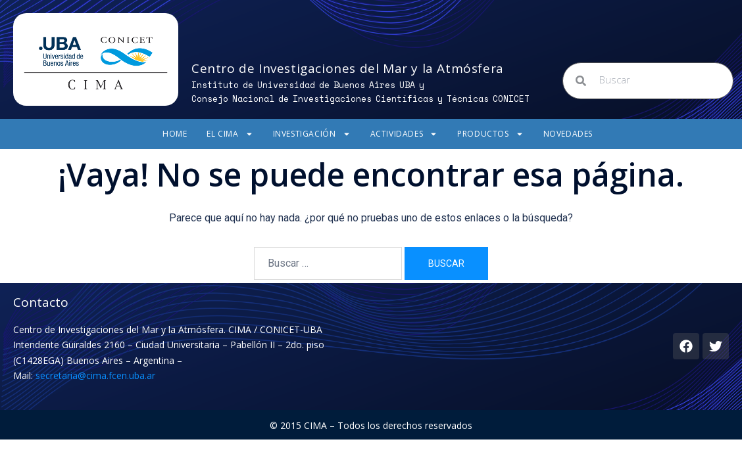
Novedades (568, 133)
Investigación (312, 134)
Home (174, 133)
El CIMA (230, 134)
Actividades (404, 134)
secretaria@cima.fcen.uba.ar (95, 375)
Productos (490, 134)
